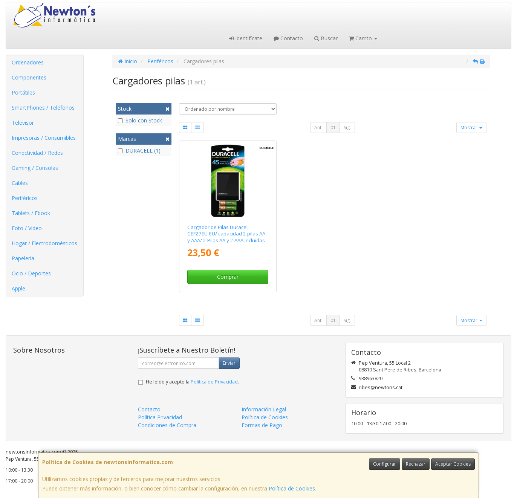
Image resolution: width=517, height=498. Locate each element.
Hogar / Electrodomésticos (44, 243)
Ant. (318, 127)
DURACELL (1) (139, 150)
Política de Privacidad (214, 382)
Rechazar (415, 464)
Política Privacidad (160, 417)
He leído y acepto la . (192, 382)
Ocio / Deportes (31, 273)
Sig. (347, 127)
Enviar (229, 363)
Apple (18, 288)
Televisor (23, 122)
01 (333, 127)
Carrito (363, 38)
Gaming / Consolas (35, 167)
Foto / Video (27, 228)
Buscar (326, 38)
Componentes (29, 77)
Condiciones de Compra (167, 425)
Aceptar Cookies (453, 464)
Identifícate (245, 38)
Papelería (23, 258)
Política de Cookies (292, 488)
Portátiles (23, 92)
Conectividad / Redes (37, 152)
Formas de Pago (262, 425)
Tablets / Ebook (31, 213)
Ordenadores (28, 62)
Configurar (384, 464)
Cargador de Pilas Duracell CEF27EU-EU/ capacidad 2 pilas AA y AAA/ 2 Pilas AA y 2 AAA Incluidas (226, 234)
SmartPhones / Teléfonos (43, 107)
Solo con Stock (140, 120)
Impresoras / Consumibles (44, 137)
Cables (20, 182)
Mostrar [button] (471, 127)
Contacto (288, 38)
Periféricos (25, 198)
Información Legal (264, 409)
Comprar (228, 276)
